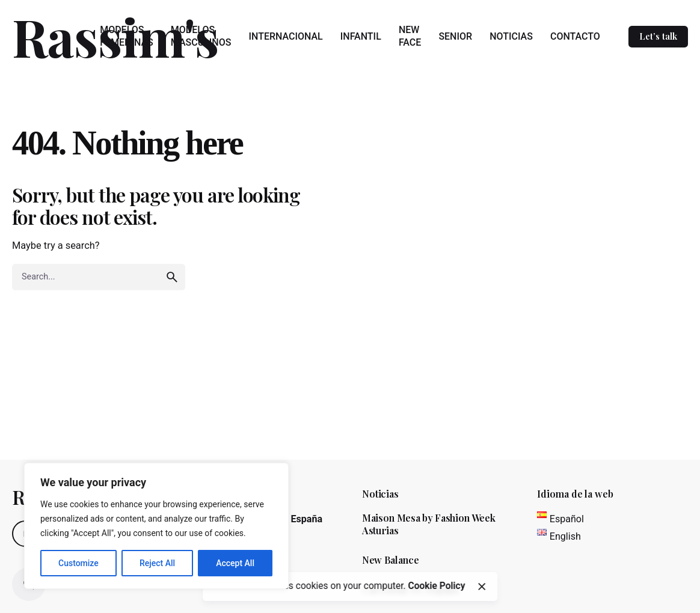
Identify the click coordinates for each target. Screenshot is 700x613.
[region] (156, 526)
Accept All (235, 563)
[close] (482, 587)
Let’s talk (658, 36)
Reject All (157, 563)
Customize (78, 563)
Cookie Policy (436, 586)
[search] (172, 277)
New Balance (390, 560)
